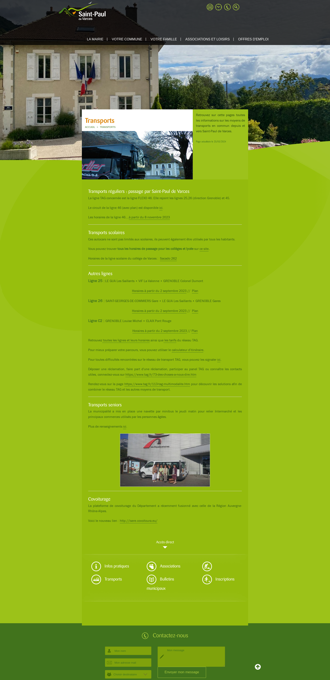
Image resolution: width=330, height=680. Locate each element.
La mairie (95, 39)
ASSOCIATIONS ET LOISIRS (207, 39)
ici (160, 208)
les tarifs (170, 340)
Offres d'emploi (253, 39)
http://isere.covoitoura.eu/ (138, 521)
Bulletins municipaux (160, 582)
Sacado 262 (168, 258)
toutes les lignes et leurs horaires (126, 340)
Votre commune (127, 39)
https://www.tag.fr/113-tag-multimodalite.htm (157, 384)
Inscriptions (218, 579)
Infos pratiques (110, 566)
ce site (204, 249)
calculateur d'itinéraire (187, 350)
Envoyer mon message (182, 672)
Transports (106, 579)
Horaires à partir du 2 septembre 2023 (159, 291)
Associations (163, 566)
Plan (195, 291)
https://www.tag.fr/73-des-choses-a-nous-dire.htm (160, 374)
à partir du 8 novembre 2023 (149, 217)
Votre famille (163, 39)
